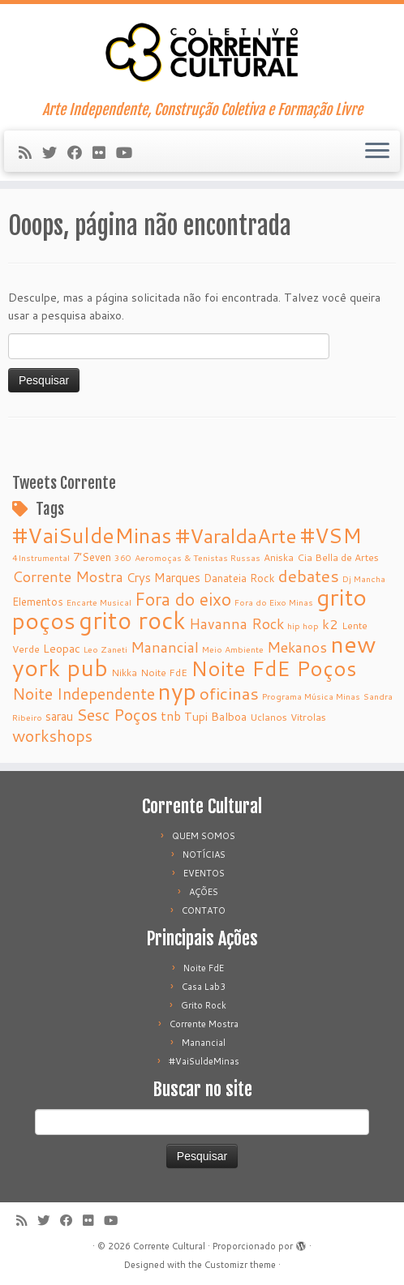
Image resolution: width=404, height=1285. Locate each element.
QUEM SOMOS (203, 835)
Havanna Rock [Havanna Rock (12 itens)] (236, 624)
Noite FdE (203, 968)
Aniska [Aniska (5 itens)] (279, 557)
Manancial (204, 1042)
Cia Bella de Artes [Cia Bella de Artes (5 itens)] (338, 557)
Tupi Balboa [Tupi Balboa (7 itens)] (215, 717)
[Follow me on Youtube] (129, 152)
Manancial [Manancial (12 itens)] (165, 647)
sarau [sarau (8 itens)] (59, 716)
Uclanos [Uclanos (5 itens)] (268, 717)
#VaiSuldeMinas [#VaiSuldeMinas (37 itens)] (92, 535)
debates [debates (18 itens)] (308, 575)
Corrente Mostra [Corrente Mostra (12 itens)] (67, 577)
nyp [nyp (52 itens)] (177, 691)
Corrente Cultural (169, 1246)
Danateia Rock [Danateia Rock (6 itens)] (239, 577)
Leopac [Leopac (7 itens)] (61, 648)
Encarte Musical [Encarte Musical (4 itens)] (99, 602)
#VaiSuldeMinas (204, 1061)
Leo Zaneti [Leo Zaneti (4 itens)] (105, 649)
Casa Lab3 (204, 986)
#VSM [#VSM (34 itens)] (331, 535)
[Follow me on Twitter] (54, 152)
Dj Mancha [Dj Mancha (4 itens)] (363, 578)
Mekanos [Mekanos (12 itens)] (297, 647)
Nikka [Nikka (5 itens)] (124, 672)
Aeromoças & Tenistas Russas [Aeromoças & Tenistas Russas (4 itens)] (197, 557)
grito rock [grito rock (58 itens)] (132, 619)
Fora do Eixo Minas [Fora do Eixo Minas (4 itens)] (273, 602)
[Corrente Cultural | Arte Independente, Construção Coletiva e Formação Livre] (202, 52)
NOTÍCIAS (204, 854)
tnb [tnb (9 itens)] (171, 716)
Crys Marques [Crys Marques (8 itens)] (163, 577)
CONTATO (204, 910)
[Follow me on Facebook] (79, 152)
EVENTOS (204, 873)
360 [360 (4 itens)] (122, 557)
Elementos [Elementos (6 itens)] (37, 601)
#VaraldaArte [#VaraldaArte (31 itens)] (236, 535)
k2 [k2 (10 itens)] (330, 624)
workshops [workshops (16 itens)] (52, 735)
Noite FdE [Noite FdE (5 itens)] (163, 672)
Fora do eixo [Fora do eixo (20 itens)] (183, 599)
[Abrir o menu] (377, 151)
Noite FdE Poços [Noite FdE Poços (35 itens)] (274, 668)
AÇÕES (203, 891)
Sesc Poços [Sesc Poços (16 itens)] (116, 714)
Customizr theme (240, 1264)
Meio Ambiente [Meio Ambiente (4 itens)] (233, 649)
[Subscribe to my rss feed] (30, 152)
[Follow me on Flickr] (104, 152)
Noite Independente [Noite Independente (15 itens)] (83, 694)
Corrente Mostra (204, 1023)
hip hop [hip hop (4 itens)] (303, 625)
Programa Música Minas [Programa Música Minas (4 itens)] (311, 696)
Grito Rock (203, 1005)
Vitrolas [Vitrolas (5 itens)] (308, 717)
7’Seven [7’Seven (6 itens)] (92, 556)
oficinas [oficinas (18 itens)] (229, 693)
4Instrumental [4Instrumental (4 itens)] (41, 557)
